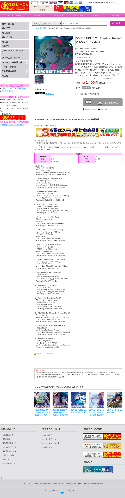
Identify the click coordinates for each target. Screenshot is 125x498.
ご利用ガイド (58, 15)
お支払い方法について (10, 463)
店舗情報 (115, 15)
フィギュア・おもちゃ (12, 58)
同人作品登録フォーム (10, 91)
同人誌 (5, 42)
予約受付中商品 (9, 71)
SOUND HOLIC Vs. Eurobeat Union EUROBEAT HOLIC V (96, 412)
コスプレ (6, 46)
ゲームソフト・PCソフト (12, 51)
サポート (96, 15)
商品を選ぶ (6, 439)
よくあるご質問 (77, 15)
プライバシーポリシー (78, 483)
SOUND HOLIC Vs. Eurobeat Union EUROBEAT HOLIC (42, 412)
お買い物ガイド (49, 447)
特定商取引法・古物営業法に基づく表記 (56, 483)
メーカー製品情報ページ (83, 57)
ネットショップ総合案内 (52, 443)
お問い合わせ (91, 483)
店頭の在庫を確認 (91, 109)
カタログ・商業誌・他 (12, 62)
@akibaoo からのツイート (12, 124)
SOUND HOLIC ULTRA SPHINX (114, 411)
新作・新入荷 (8, 24)
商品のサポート (49, 435)
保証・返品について (107, 109)
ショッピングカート (9, 447)
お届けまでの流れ (9, 455)
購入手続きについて (9, 451)
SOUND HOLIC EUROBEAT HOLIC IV (78, 411)
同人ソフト (7, 28)
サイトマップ (39, 15)
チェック (49, 93)
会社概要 (100, 483)
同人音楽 (6, 33)
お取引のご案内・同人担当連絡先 (14, 88)
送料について (7, 459)
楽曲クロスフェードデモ (43, 353)
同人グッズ (7, 37)
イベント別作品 (9, 67)
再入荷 (5, 76)
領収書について (8, 435)
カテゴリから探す (14, 15)
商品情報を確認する (9, 443)
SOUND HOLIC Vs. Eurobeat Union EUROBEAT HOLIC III (60, 412)
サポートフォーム (50, 439)
